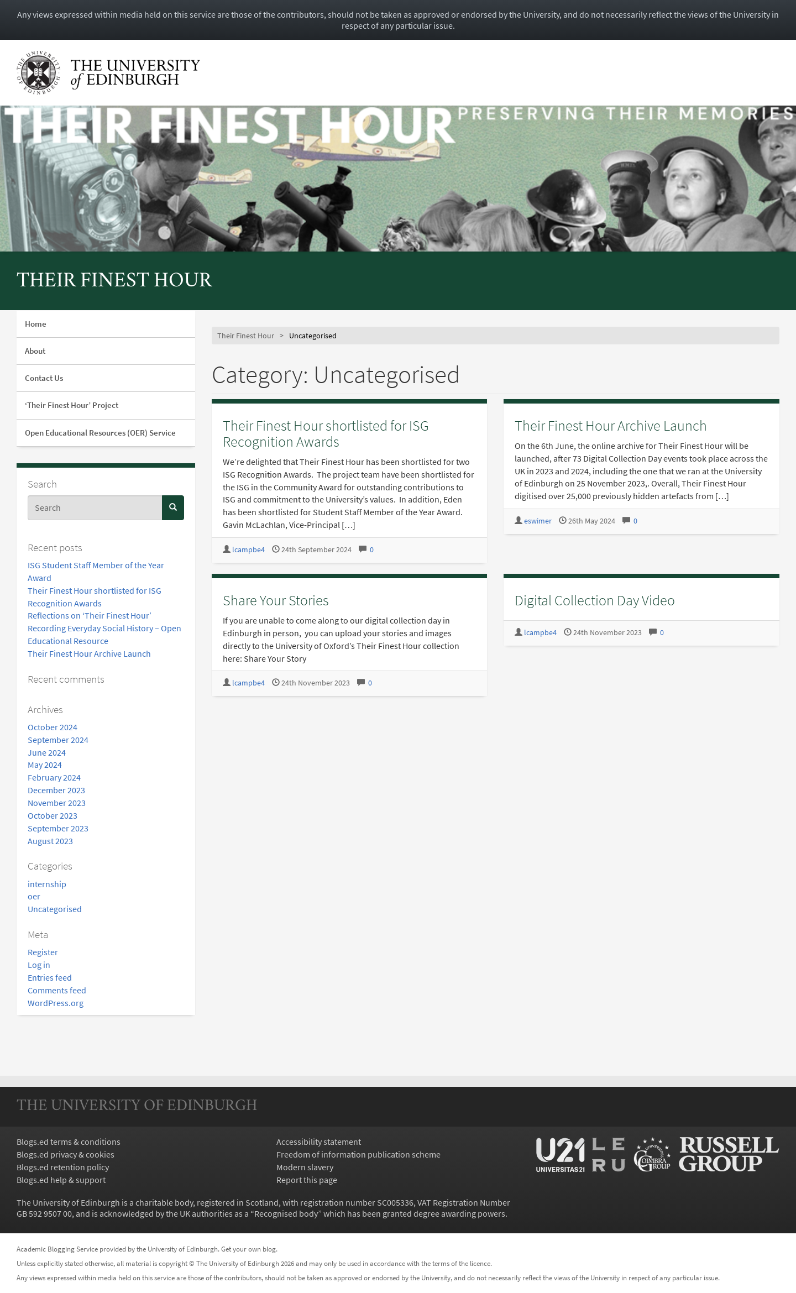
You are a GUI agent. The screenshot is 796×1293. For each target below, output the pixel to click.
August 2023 (50, 840)
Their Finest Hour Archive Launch (89, 653)
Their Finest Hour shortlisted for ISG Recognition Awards (326, 433)
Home (35, 323)
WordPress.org (55, 1002)
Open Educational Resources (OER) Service (100, 432)
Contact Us (44, 378)
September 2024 (58, 739)
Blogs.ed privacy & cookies (65, 1154)
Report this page (306, 1179)
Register (43, 951)
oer (34, 896)
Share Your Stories (276, 600)
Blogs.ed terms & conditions (69, 1141)
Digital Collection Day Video (595, 600)
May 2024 (45, 764)
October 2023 (52, 815)
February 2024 (54, 777)
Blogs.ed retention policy (63, 1166)
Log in (39, 964)
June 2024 (47, 752)
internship (47, 883)
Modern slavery (304, 1166)
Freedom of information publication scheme (358, 1154)
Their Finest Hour (114, 281)
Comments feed (57, 990)
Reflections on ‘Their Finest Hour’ (89, 615)
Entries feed (50, 977)
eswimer (538, 521)
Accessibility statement (318, 1141)
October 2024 (52, 726)
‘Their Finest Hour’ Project (71, 405)
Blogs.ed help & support (61, 1179)
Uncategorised (55, 908)
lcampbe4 (248, 549)
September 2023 (58, 828)
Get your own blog (248, 1248)
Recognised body (286, 1213)
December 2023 (56, 789)
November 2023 (57, 802)
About (35, 351)
